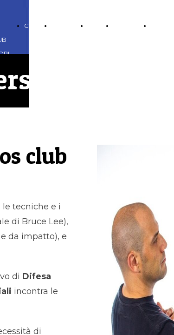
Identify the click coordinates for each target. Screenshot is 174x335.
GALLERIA (66, 25)
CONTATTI (128, 25)
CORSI (34, 25)
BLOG (97, 25)
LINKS (159, 25)
